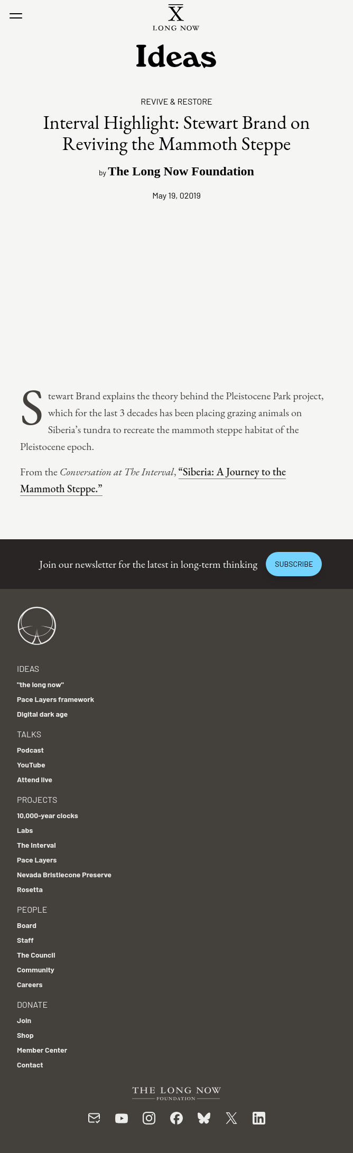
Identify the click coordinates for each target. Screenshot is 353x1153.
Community (35, 969)
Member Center (42, 1049)
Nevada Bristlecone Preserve (64, 874)
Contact (30, 1064)
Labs (25, 830)
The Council (36, 954)
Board (26, 925)
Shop (25, 1034)
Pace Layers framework (55, 699)
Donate (32, 1004)
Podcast (30, 749)
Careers (30, 984)
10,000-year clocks (47, 815)
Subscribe (294, 563)
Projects (37, 799)
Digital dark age (42, 713)
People (32, 909)
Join (24, 1020)
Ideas (28, 668)
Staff (25, 939)
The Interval (36, 844)
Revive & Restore (176, 101)
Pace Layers (37, 859)
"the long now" (40, 684)
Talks (29, 734)
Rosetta (30, 889)
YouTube (31, 764)
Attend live (34, 779)
